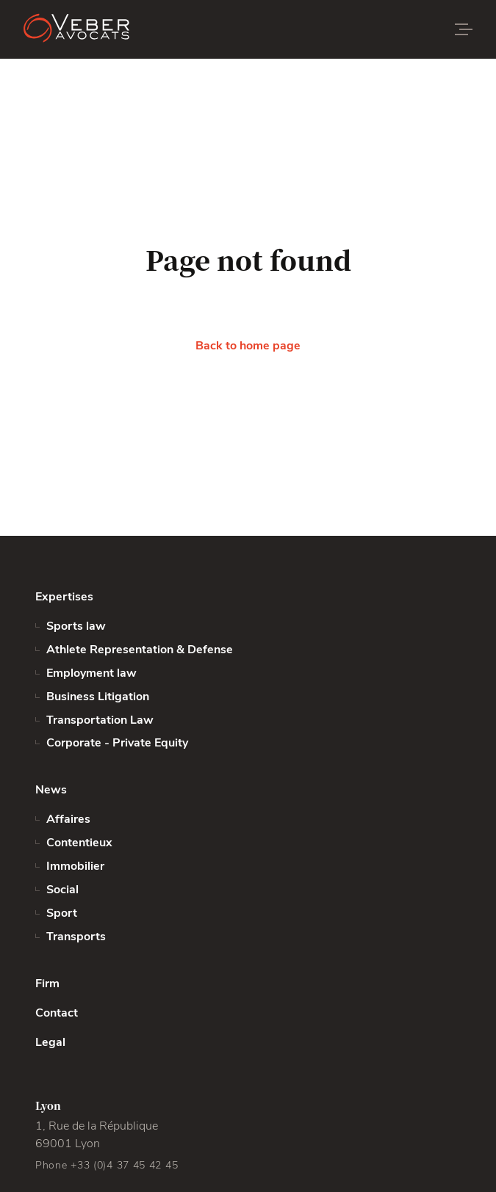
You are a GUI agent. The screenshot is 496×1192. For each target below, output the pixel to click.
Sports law (76, 626)
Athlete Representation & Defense (139, 650)
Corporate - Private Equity (117, 743)
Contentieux (79, 843)
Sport (61, 913)
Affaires (68, 819)
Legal (50, 1042)
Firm (47, 983)
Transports (76, 936)
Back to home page (248, 346)
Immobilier (75, 866)
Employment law (91, 673)
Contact (56, 1013)
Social (62, 890)
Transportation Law (100, 720)
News (51, 790)
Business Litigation (97, 696)
